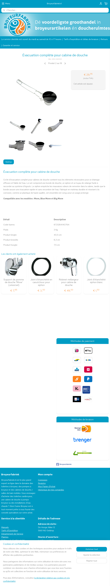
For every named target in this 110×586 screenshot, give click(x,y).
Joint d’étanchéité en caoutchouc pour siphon (41, 282)
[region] (38, 566)
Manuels (5, 527)
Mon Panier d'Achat (46, 486)
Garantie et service (11, 45)
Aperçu (8, 161)
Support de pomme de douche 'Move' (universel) (14, 282)
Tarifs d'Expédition (9, 530)
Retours (104, 39)
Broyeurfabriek (64, 464)
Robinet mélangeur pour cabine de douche (69, 282)
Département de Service (12, 534)
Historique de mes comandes (51, 489)
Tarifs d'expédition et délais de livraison (81, 39)
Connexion (42, 480)
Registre (42, 483)
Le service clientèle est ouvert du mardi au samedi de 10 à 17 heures (31, 39)
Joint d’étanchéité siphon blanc (96, 281)
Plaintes (4, 537)
